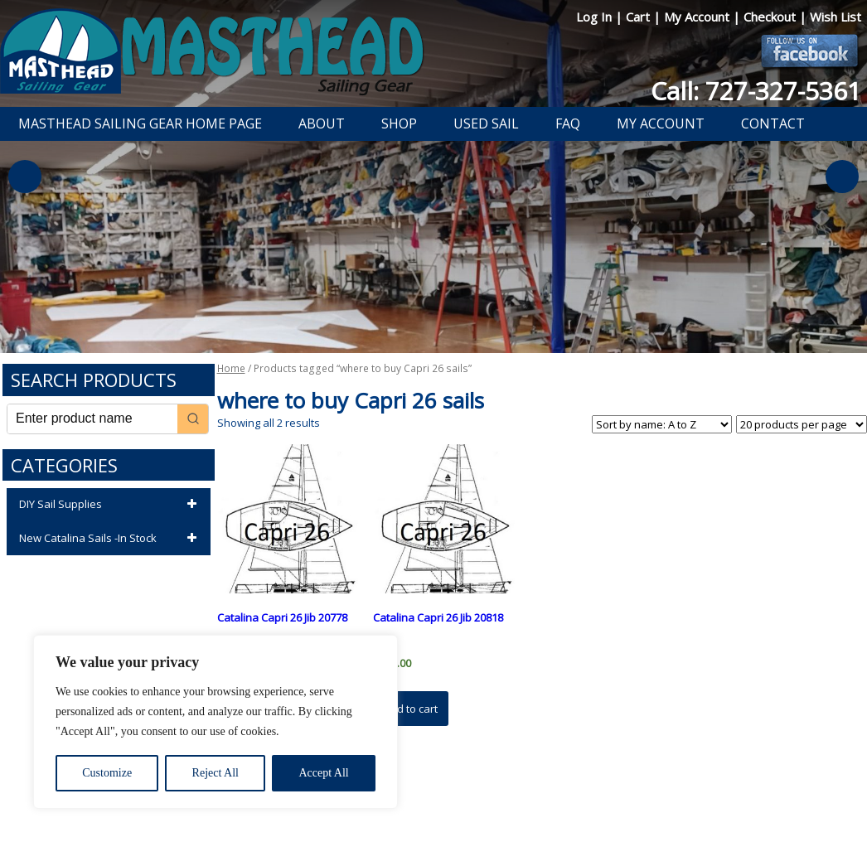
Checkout (771, 16)
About (321, 123)
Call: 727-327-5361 (756, 91)
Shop (399, 123)
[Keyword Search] (92, 418)
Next (842, 176)
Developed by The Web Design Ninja (442, 805)
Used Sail (486, 123)
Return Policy (423, 786)
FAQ (567, 123)
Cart (639, 16)
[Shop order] (662, 424)
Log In (595, 16)
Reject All (215, 773)
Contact (773, 123)
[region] (215, 722)
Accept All (323, 773)
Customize (107, 773)
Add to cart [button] (411, 708)
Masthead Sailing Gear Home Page (140, 123)
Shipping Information (519, 786)
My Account (698, 16)
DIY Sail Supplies (110, 504)
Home (231, 368)
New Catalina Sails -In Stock (110, 538)
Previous (24, 176)
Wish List (835, 16)
